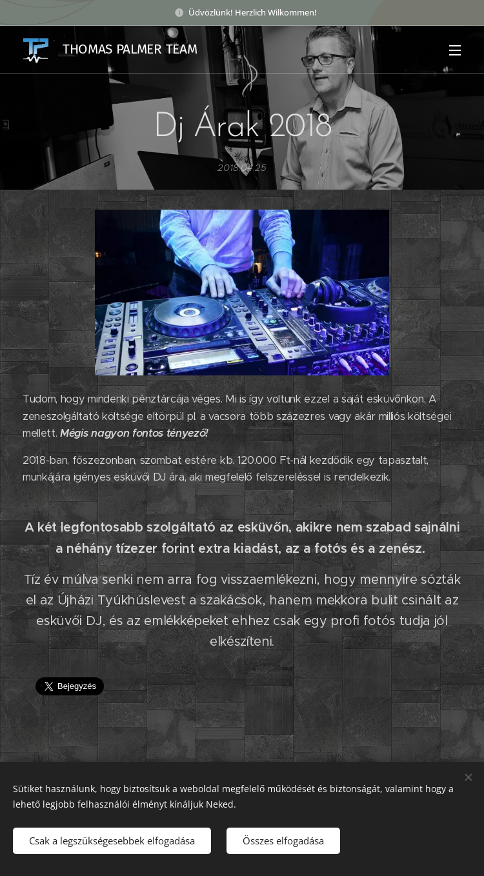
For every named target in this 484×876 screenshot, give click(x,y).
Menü (455, 50)
